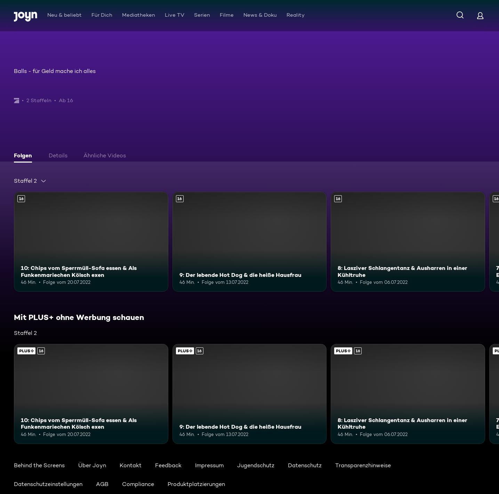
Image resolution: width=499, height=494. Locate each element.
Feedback (168, 465)
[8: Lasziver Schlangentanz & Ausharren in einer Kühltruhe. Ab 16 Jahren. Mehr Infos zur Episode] (408, 242)
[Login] (480, 15)
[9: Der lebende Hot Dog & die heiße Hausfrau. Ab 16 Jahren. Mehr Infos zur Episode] (249, 242)
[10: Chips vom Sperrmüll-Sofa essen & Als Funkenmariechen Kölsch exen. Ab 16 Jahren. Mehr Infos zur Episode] (91, 242)
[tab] (25, 156)
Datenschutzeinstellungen (48, 484)
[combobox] (30, 181)
